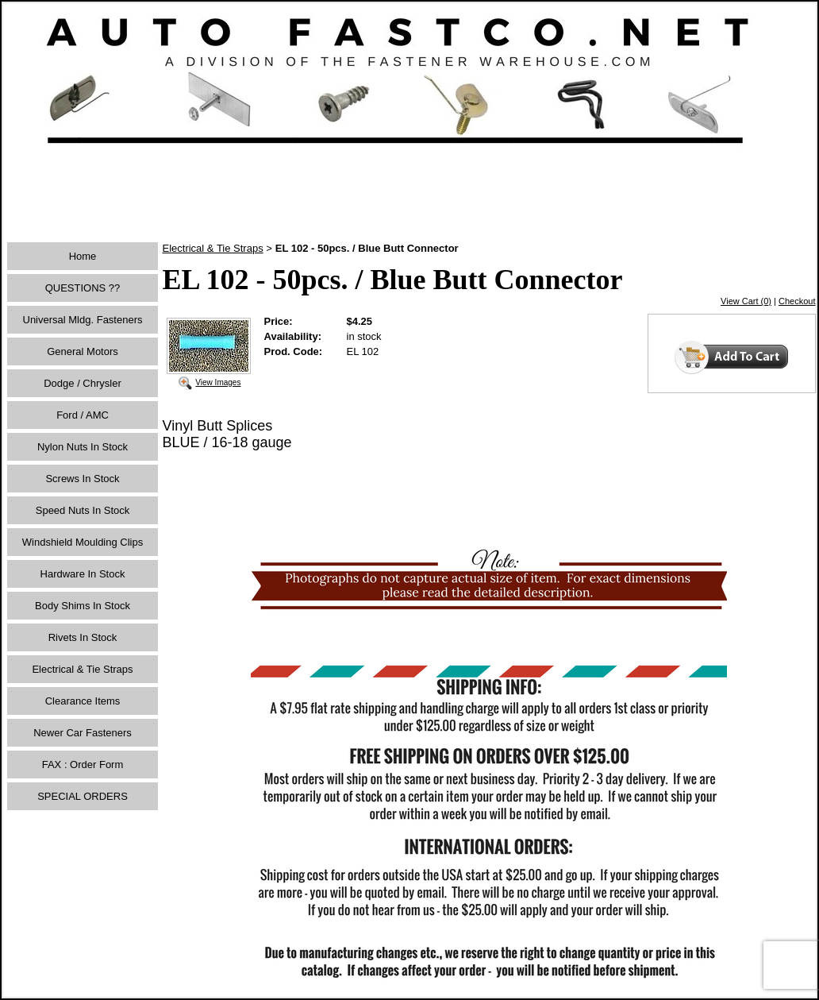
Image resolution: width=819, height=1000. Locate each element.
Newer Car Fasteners (82, 733)
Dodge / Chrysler (82, 383)
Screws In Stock (82, 479)
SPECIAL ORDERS (82, 796)
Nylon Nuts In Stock (82, 447)
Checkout (797, 301)
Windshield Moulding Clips (82, 542)
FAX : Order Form (83, 764)
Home (83, 256)
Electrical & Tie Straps (82, 669)
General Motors (82, 351)
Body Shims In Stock (82, 606)
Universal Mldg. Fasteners (83, 320)
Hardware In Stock (82, 574)
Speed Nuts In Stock (83, 510)
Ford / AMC (82, 415)
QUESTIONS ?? (83, 288)
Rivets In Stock (82, 637)
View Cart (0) (746, 301)
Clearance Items (83, 701)
